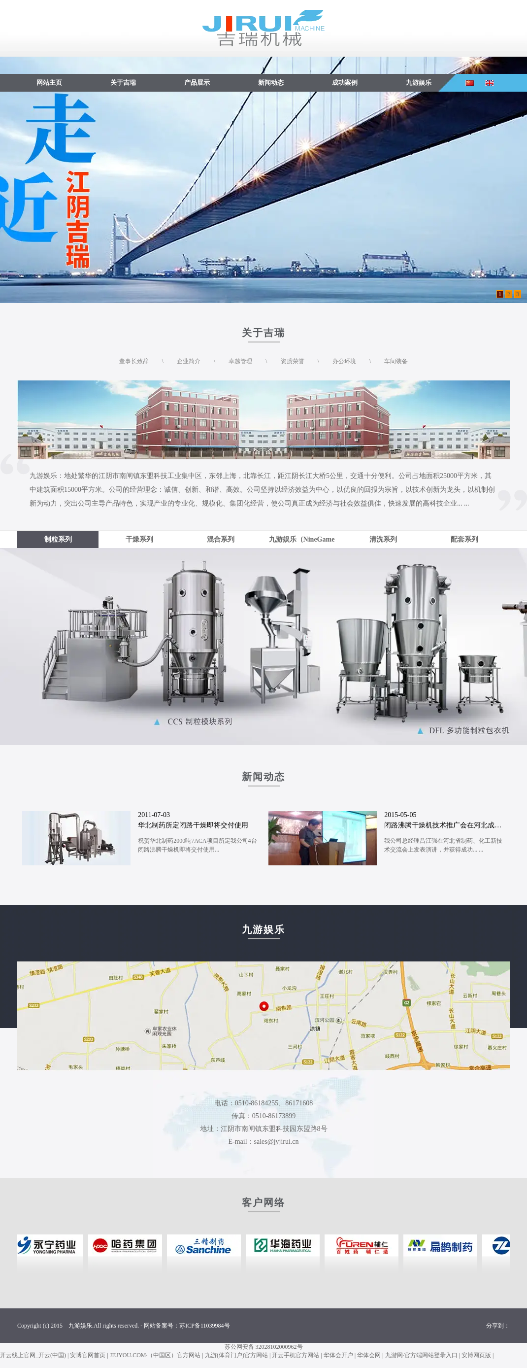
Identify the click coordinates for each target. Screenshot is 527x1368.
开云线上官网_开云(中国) (33, 1355)
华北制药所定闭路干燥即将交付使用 (193, 825)
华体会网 (369, 1355)
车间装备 (396, 361)
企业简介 (188, 361)
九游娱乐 (418, 82)
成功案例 (345, 82)
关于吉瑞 (123, 82)
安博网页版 (476, 1355)
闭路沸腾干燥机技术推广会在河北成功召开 (449, 825)
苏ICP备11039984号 (204, 1325)
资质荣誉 (292, 361)
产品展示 (197, 82)
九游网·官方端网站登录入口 (421, 1355)
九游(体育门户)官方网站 (236, 1355)
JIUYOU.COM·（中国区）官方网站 (155, 1355)
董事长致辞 (134, 361)
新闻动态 (271, 82)
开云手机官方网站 (295, 1355)
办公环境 (344, 361)
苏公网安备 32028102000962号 (264, 1346)
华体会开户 (338, 1355)
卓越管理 (240, 361)
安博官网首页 (87, 1355)
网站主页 (49, 82)
